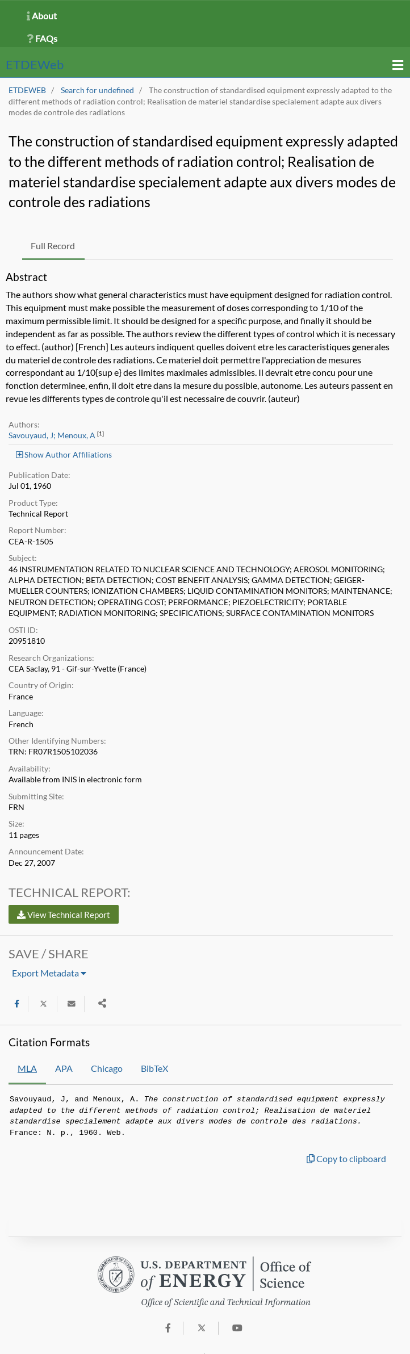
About (42, 15)
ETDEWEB (27, 90)
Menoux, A (76, 435)
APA (64, 1068)
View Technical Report (63, 914)
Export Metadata (49, 972)
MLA (27, 1068)
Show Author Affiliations (64, 454)
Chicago (107, 1068)
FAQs (42, 38)
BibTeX (154, 1068)
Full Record (53, 245)
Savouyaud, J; (32, 435)
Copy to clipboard (346, 1158)
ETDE (35, 64)
